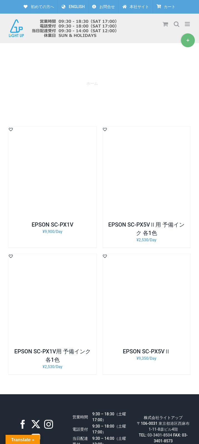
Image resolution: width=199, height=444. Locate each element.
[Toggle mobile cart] (165, 24)
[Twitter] (35, 424)
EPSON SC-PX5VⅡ (146, 351)
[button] (10, 129)
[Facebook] (22, 424)
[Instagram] (48, 424)
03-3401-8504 (159, 435)
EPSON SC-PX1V (52, 224)
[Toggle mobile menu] (188, 24)
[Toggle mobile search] (176, 24)
